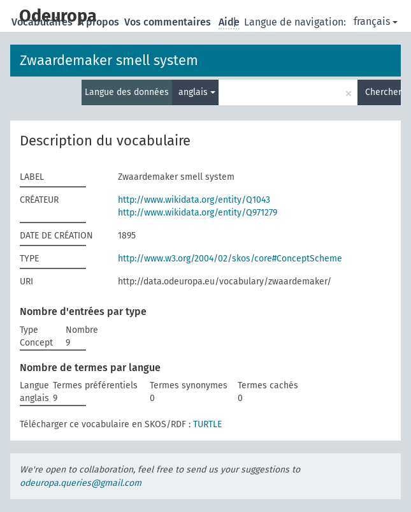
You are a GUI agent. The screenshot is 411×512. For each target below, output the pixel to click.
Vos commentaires (168, 22)
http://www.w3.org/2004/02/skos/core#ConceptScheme (230, 258)
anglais (196, 92)
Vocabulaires (43, 22)
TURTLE (207, 424)
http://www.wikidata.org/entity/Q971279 (197, 212)
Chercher (383, 92)
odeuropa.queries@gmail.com (80, 483)
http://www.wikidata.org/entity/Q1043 (194, 199)
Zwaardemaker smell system (109, 60)
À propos (100, 22)
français (376, 21)
